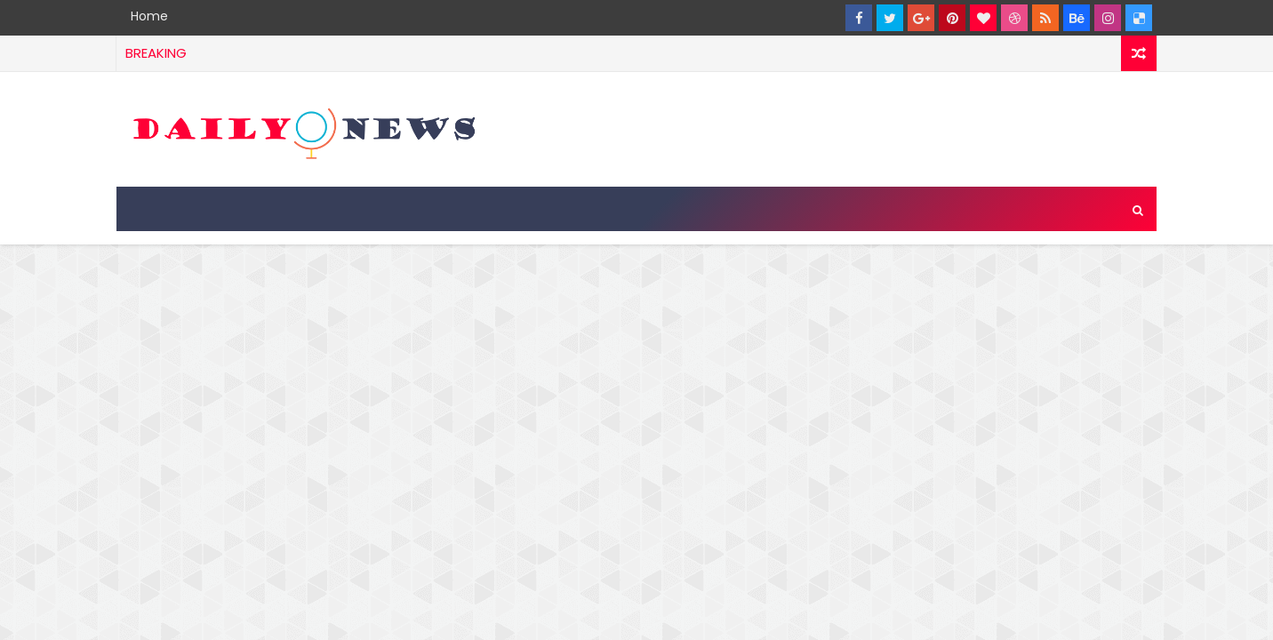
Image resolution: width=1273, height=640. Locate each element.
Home (149, 16)
